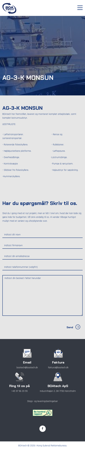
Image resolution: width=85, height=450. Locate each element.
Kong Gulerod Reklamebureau (52, 445)
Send (73, 327)
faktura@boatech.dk (58, 367)
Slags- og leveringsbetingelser (42, 401)
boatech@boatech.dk (27, 367)
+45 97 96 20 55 (19, 391)
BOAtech (22, 445)
